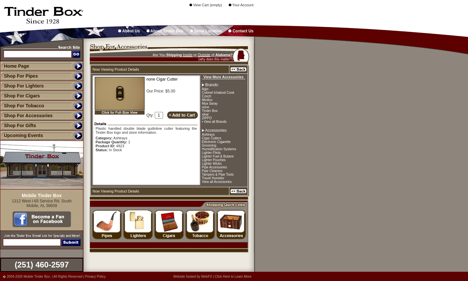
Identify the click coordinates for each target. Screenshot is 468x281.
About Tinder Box (165, 31)
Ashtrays (208, 134)
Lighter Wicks (212, 163)
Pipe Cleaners (212, 171)
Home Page (16, 66)
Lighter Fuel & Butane (218, 156)
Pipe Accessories (214, 167)
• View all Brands (214, 121)
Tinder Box (210, 111)
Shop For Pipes (19, 76)
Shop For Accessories (26, 115)
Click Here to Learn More (233, 276)
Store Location (206, 31)
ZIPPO (207, 118)
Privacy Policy (95, 276)
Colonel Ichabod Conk (218, 92)
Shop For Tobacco (22, 105)
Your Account (241, 5)
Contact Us (240, 31)
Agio (205, 89)
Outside (204, 55)
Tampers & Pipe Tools (218, 174)
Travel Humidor (213, 178)
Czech (206, 96)
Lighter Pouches (214, 160)
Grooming (209, 145)
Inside (187, 55)
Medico (207, 100)
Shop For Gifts (18, 125)
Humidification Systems (219, 149)
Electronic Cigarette (216, 142)
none (205, 107)
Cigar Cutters (211, 138)
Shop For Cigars (20, 95)
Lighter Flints (211, 153)
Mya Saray (210, 103)
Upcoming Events (21, 135)
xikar (205, 114)
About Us (129, 31)
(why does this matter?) (215, 59)
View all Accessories (217, 182)
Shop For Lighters (22, 85)
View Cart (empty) (205, 5)
